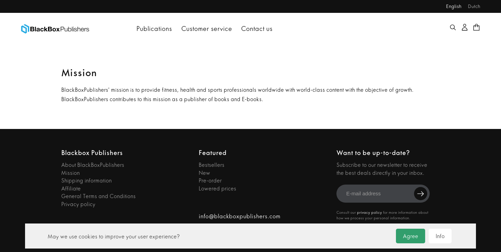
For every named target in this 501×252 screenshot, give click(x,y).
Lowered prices (217, 188)
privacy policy (369, 212)
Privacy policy (78, 204)
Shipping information (86, 180)
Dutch (474, 6)
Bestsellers (211, 165)
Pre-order (210, 180)
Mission (70, 173)
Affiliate (71, 188)
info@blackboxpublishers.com (239, 216)
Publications (154, 29)
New (204, 173)
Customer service (206, 29)
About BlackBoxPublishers (92, 165)
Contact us (256, 29)
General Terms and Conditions (98, 196)
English (453, 6)
